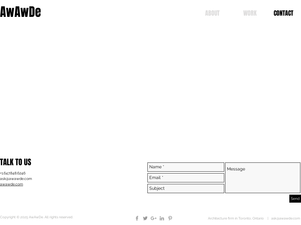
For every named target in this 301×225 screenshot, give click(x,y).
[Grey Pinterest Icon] (170, 218)
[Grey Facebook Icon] (137, 218)
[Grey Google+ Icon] (153, 218)
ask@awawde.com (16, 179)
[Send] (295, 199)
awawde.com (11, 184)
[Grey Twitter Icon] (145, 218)
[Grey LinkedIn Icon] (162, 218)
